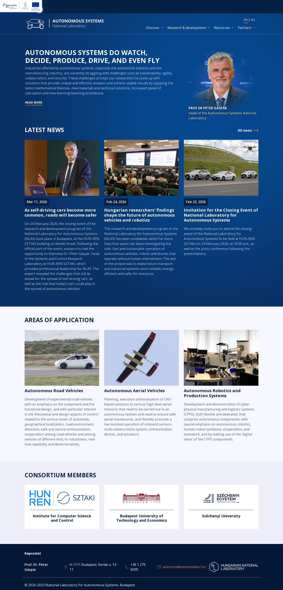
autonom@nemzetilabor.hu (184, 567)
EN (246, 20)
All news (245, 131)
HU (253, 20)
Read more (99, 86)
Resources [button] (222, 27)
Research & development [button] (186, 27)
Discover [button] (153, 27)
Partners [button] (245, 27)
